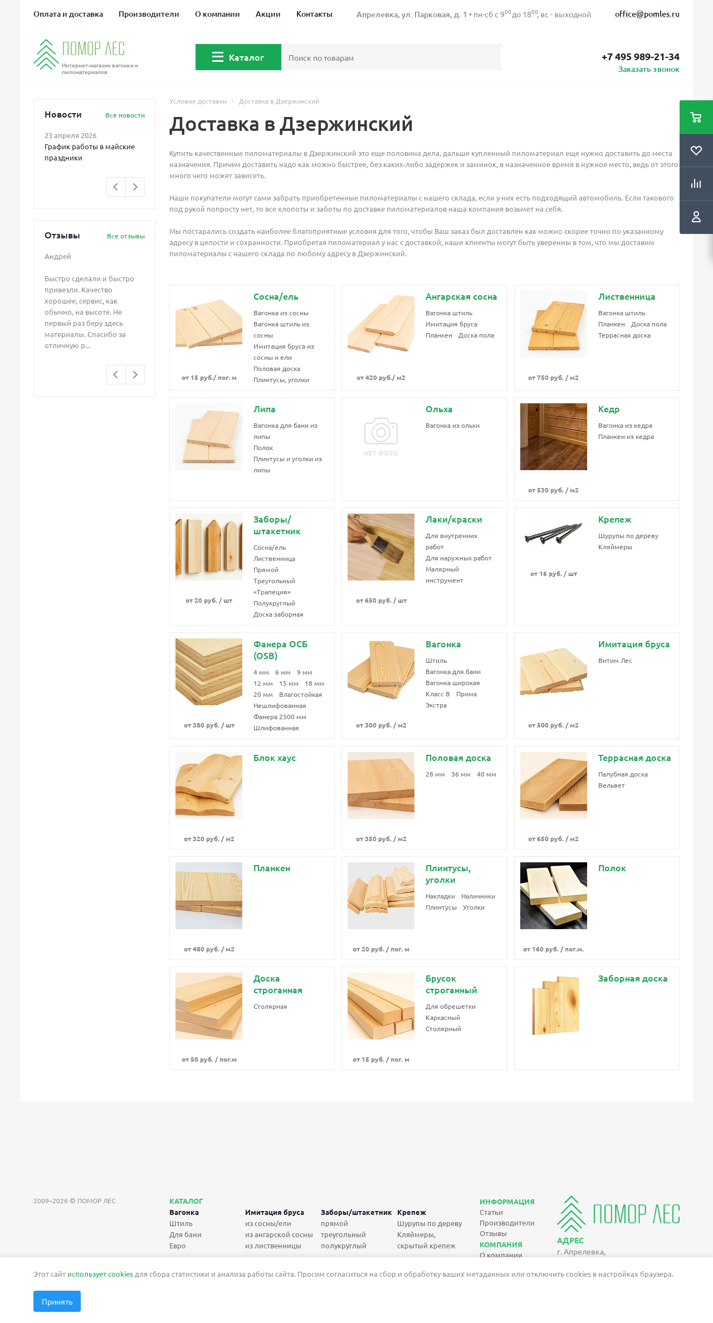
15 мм (289, 682)
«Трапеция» (272, 591)
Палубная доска (623, 773)
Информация (507, 1201)
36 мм (461, 773)
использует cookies (100, 1273)
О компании (217, 13)
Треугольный (274, 580)
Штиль (436, 660)
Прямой (266, 569)
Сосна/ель (269, 547)
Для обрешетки (451, 1006)
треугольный (343, 1234)
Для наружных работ (459, 557)
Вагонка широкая (453, 682)
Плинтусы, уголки (281, 379)
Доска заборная (278, 613)
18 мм (314, 682)
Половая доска (276, 368)
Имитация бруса (451, 323)
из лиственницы (273, 1245)
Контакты (314, 13)
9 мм (304, 671)
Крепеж (411, 1212)
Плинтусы (441, 906)
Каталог (246, 57)
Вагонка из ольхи (453, 425)
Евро (177, 1245)
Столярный (443, 1028)
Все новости (125, 114)
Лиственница (274, 558)
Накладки (440, 895)
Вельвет (611, 784)
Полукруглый (274, 602)
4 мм (261, 671)
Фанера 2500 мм (279, 716)
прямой (334, 1223)
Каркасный (443, 1017)
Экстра (436, 704)
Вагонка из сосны (281, 312)
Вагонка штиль (449, 312)
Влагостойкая (301, 694)
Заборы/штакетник (356, 1212)
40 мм (486, 773)
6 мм (283, 671)
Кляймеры (615, 546)
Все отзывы (126, 235)
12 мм (263, 682)
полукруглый (344, 1245)
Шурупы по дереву (628, 535)
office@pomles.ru (647, 13)
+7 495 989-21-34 (641, 56)
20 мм (263, 694)
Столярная (270, 1006)
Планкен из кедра (626, 436)
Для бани (185, 1234)
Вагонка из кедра (625, 425)
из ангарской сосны (279, 1234)
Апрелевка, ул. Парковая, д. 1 (411, 14)
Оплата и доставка (68, 13)
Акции (268, 13)
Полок (263, 447)
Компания (501, 1244)
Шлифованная (276, 727)
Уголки (474, 906)
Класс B (438, 693)
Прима (466, 693)
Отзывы (493, 1233)
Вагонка (184, 1212)
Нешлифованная (279, 705)
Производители (149, 13)
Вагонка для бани (453, 671)
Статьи (491, 1212)
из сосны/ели (268, 1223)
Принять (57, 1301)
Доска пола (476, 334)
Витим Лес (615, 660)
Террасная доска (624, 334)
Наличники (478, 895)
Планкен (439, 334)
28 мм (435, 773)
